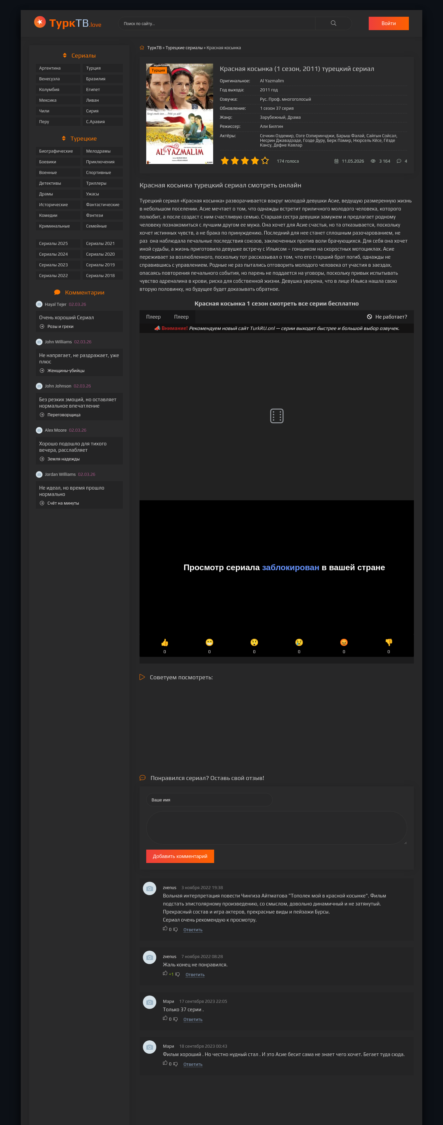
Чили (44, 110)
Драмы (46, 193)
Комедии (48, 215)
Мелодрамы (98, 151)
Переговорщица (60, 415)
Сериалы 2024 (53, 254)
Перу (44, 121)
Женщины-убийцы (62, 370)
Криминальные (54, 226)
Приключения (100, 161)
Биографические (56, 151)
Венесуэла (49, 78)
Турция (93, 68)
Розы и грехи (57, 326)
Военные (48, 172)
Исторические (53, 204)
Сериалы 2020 (100, 254)
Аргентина (50, 68)
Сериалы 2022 (53, 275)
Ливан (92, 100)
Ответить (193, 929)
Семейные (96, 226)
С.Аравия (95, 121)
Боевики (47, 161)
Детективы (50, 183)
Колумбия (49, 89)
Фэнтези (94, 215)
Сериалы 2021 (100, 243)
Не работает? (387, 317)
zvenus (169, 887)
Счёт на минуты (59, 503)
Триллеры (96, 183)
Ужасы (92, 193)
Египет (93, 89)
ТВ (75, 22)
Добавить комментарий (180, 856)
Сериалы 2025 (53, 243)
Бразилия (95, 78)
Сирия (92, 110)
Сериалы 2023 (53, 264)
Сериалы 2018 (100, 275)
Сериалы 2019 (100, 264)
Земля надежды (60, 459)
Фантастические (102, 204)
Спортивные (98, 172)
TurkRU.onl (262, 328)
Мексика (48, 100)
